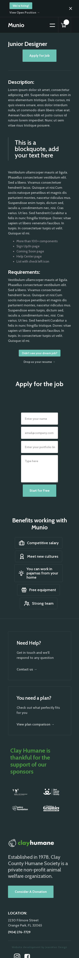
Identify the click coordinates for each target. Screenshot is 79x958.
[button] (49, 25)
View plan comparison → (36, 724)
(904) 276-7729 (19, 932)
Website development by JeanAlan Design (39, 947)
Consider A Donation (31, 892)
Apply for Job (39, 56)
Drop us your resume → (39, 362)
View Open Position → (24, 12)
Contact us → (27, 669)
